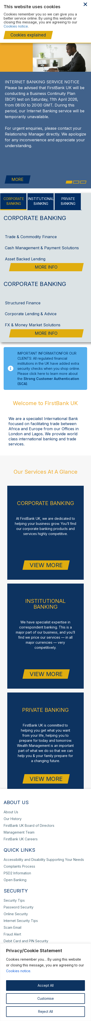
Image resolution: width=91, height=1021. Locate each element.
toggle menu (83, 14)
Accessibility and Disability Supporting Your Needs (44, 853)
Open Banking (15, 873)
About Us (11, 805)
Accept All (46, 985)
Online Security (16, 907)
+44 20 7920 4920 (72, 20)
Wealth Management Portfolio (65, 33)
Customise (45, 998)
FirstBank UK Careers (21, 832)
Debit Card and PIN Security (26, 934)
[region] (45, 982)
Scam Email (12, 921)
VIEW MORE (46, 558)
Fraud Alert (12, 928)
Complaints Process (84, 24)
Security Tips (14, 894)
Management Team (19, 826)
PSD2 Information (17, 866)
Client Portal (67, 14)
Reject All (45, 1011)
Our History (13, 812)
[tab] (13, 195)
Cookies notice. (18, 971)
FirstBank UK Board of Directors (29, 819)
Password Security (18, 901)
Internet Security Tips (21, 914)
